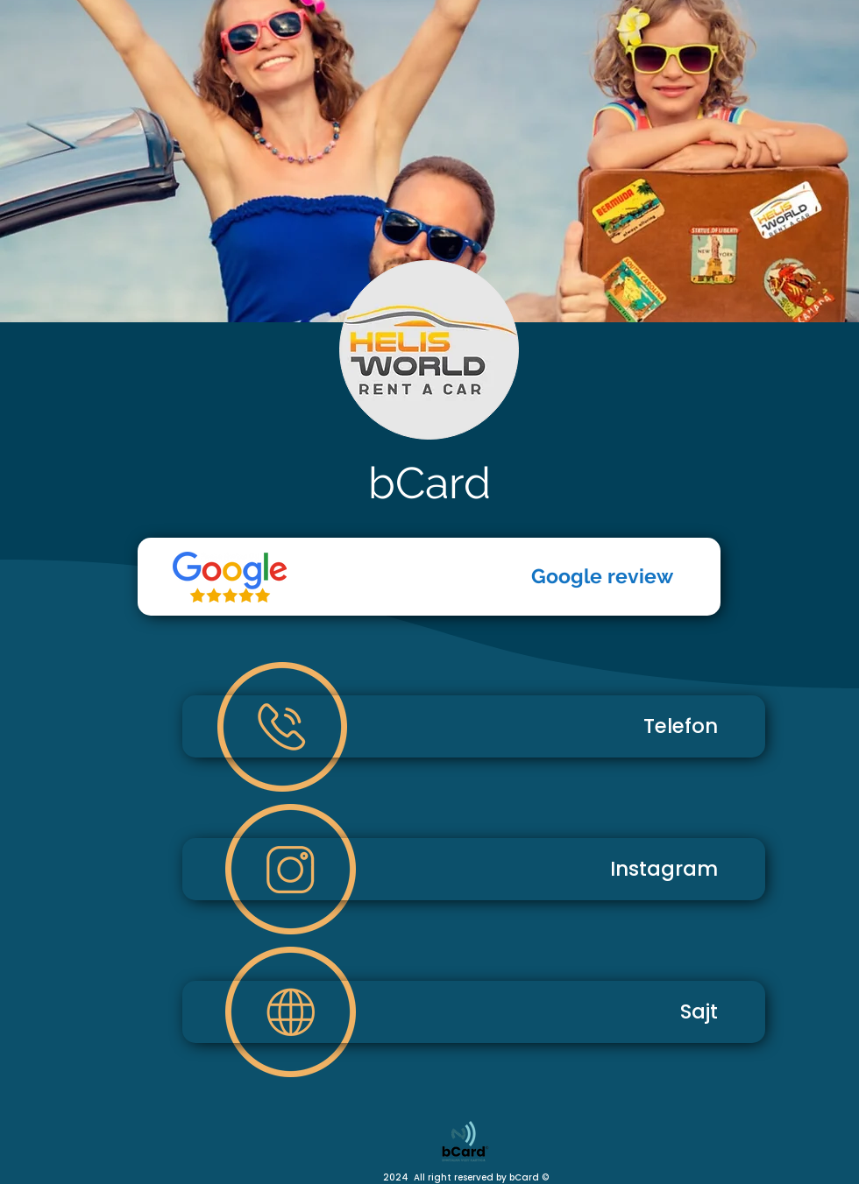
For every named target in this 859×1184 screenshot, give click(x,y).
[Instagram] (473, 869)
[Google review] (429, 577)
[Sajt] (473, 1012)
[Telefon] (230, 577)
